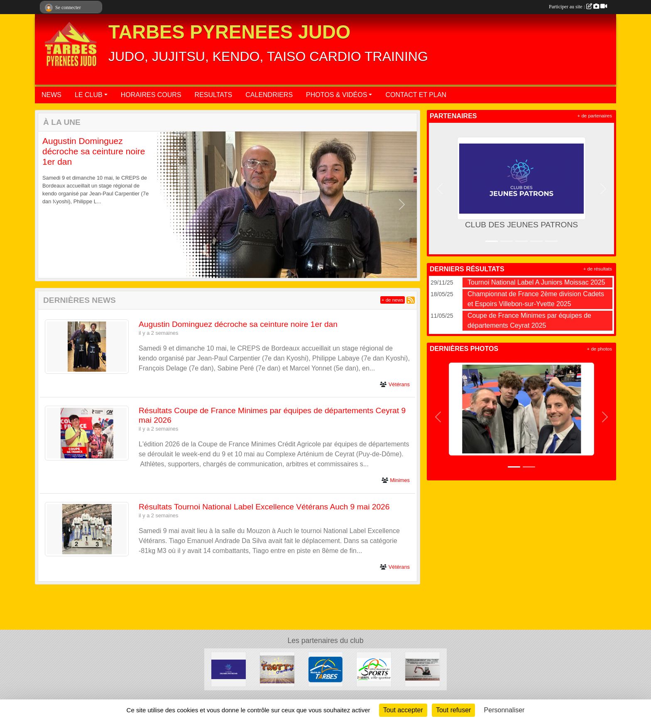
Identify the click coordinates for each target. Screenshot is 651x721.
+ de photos (599, 348)
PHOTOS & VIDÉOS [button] (336, 94)
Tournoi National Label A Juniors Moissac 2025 (536, 282)
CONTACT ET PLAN (415, 94)
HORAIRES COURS (151, 94)
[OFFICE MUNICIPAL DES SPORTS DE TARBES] (374, 668)
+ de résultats (597, 268)
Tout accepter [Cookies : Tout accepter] (403, 710)
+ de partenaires (595, 115)
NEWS (51, 94)
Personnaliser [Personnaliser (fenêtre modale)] (504, 710)
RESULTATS (213, 94)
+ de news (393, 299)
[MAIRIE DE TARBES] (325, 668)
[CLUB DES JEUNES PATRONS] (228, 668)
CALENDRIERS (269, 94)
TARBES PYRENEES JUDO (229, 32)
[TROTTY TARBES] (277, 668)
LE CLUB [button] (89, 94)
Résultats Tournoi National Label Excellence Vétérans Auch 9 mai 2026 (264, 506)
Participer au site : (578, 7)
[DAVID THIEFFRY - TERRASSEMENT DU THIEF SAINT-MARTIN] (422, 668)
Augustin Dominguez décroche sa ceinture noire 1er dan (93, 151)
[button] (53, 205)
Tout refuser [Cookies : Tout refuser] (453, 710)
